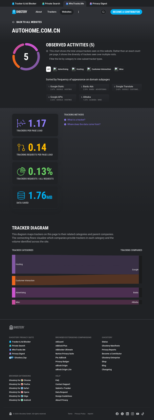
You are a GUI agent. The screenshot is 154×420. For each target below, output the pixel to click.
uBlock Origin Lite (63, 369)
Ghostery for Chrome (20, 380)
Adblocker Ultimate (64, 350)
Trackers (51, 11)
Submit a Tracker (63, 388)
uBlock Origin (61, 365)
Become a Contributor (126, 11)
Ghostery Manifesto (111, 346)
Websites (66, 11)
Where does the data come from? (82, 124)
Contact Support (62, 384)
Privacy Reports (109, 350)
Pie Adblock (60, 357)
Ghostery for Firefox (19, 384)
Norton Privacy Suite (64, 354)
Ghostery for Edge (18, 396)
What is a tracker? (74, 119)
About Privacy (61, 400)
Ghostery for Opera (19, 392)
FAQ (57, 380)
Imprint (90, 414)
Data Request (61, 392)
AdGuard (59, 342)
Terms (70, 414)
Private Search (51, 3)
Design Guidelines (63, 396)
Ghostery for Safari (19, 388)
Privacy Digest (98, 3)
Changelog (107, 369)
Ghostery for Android (20, 400)
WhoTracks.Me (75, 3)
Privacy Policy (80, 414)
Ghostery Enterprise (111, 357)
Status (105, 342)
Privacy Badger (62, 361)
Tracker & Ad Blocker (24, 3)
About (39, 11)
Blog (104, 365)
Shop (104, 361)
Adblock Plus (61, 346)
